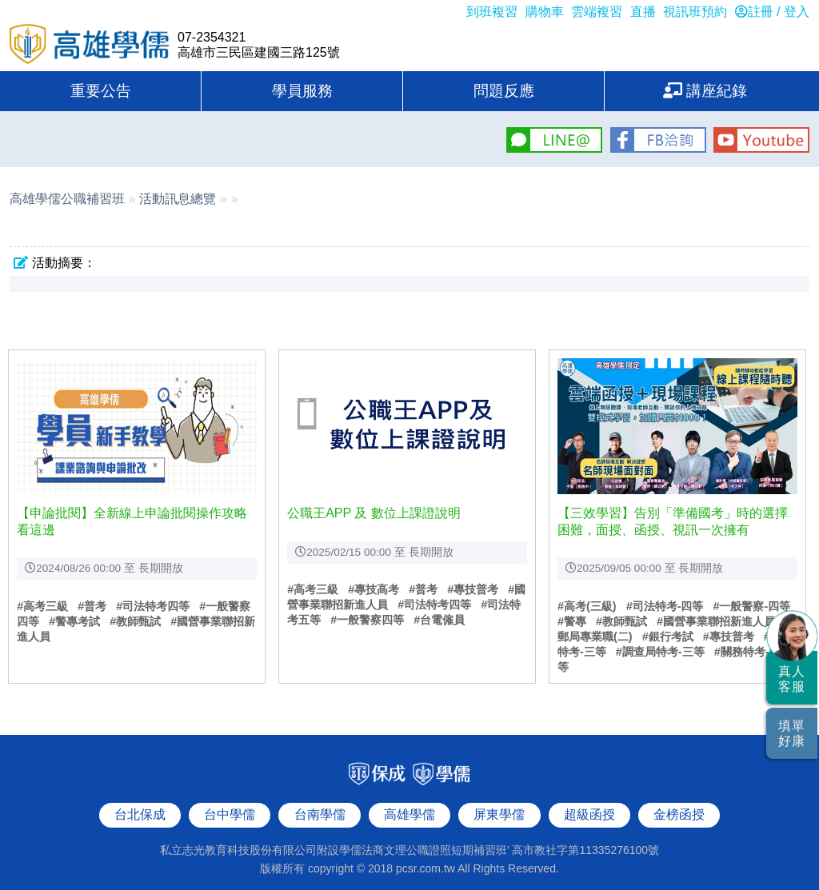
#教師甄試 (135, 621)
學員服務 (302, 90)
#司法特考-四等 (665, 606)
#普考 (92, 606)
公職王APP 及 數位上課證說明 (374, 513)
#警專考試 (74, 621)
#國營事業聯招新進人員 (716, 621)
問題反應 (503, 90)
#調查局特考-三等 (660, 651)
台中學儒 (229, 800)
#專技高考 (373, 589)
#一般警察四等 (367, 619)
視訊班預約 (695, 11)
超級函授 (589, 800)
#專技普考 (472, 589)
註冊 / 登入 (772, 11)
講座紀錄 (705, 90)
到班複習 (491, 11)
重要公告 (100, 90)
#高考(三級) (587, 606)
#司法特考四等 (153, 606)
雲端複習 (596, 11)
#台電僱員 (439, 619)
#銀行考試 (667, 636)
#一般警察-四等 (751, 606)
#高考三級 (42, 606)
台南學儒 (320, 800)
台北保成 (140, 800)
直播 (643, 11)
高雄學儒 (90, 45)
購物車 (544, 11)
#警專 (571, 621)
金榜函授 (679, 800)
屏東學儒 (499, 800)
